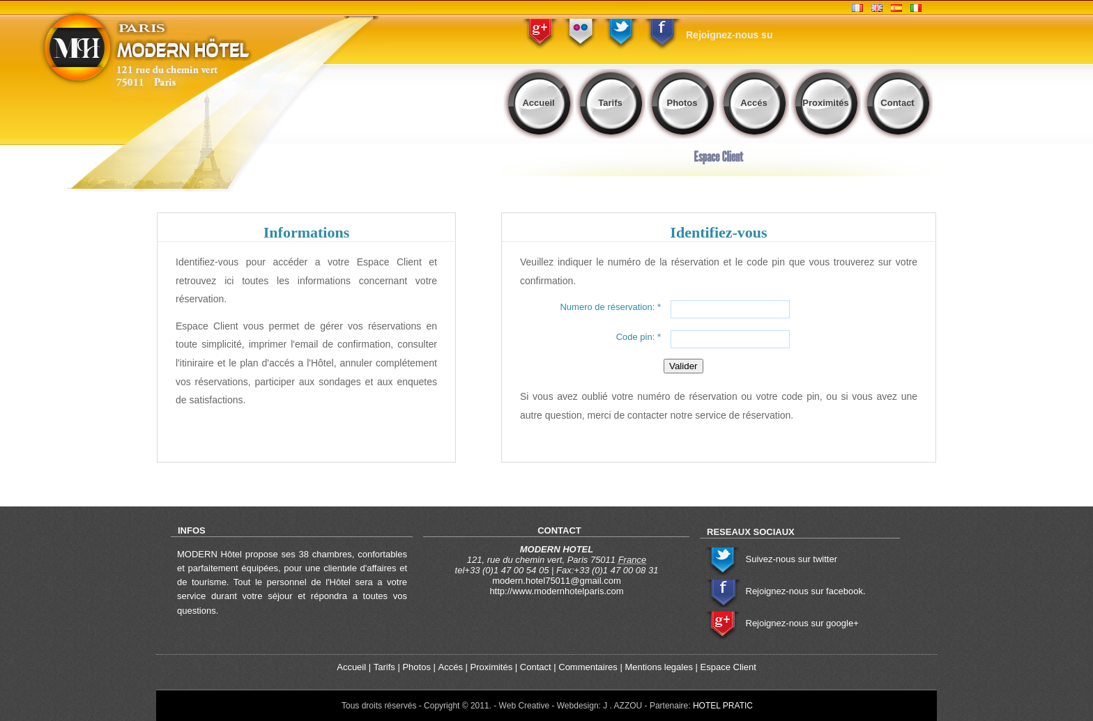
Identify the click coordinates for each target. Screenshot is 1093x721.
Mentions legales (659, 667)
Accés (753, 103)
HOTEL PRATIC (723, 706)
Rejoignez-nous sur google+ (802, 623)
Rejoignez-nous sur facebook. (806, 591)
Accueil (538, 103)
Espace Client (728, 667)
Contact (897, 103)
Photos (681, 103)
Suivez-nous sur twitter (792, 559)
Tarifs (610, 103)
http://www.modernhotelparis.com (556, 591)
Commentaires (588, 667)
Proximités (825, 103)
